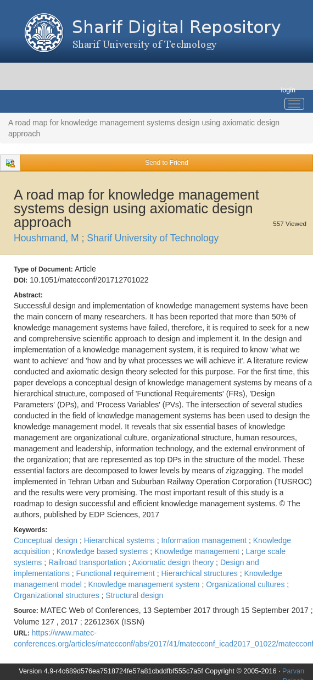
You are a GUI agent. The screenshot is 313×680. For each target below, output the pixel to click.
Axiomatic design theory (174, 562)
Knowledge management (198, 551)
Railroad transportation (88, 562)
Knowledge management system (145, 584)
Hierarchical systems (120, 540)
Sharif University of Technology (153, 238)
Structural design (134, 595)
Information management (205, 540)
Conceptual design (47, 540)
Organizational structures (58, 595)
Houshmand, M (48, 238)
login (288, 90)
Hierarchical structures (200, 573)
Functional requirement (116, 573)
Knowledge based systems (103, 551)
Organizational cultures (246, 584)
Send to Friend (166, 163)
